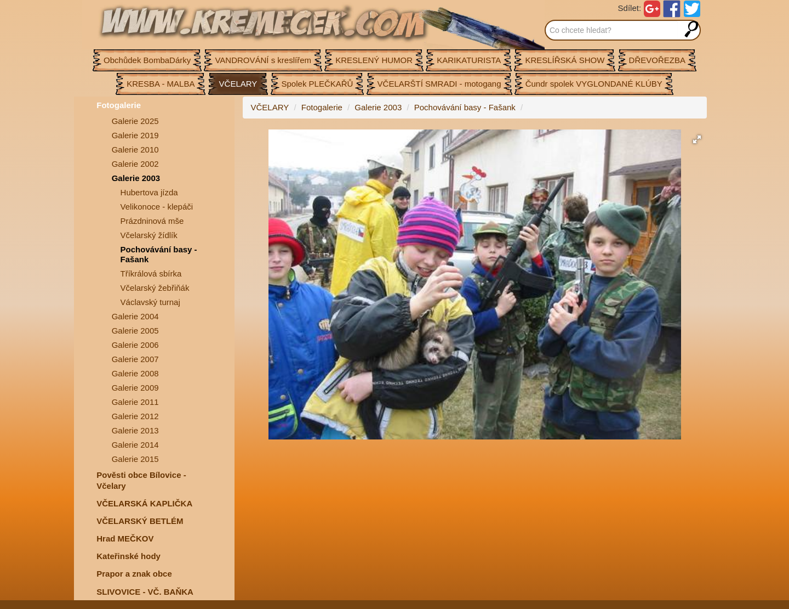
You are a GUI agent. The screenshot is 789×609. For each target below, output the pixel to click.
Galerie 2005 (135, 330)
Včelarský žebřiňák (155, 287)
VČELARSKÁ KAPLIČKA (144, 503)
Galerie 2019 (135, 135)
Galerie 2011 (135, 402)
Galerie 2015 (135, 459)
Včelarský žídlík (149, 235)
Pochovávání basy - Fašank (159, 254)
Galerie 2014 (135, 444)
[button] (697, 139)
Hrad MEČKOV (124, 538)
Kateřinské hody (128, 556)
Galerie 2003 (136, 178)
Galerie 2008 (135, 373)
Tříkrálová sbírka (151, 273)
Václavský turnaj (150, 302)
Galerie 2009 (135, 387)
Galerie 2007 (135, 359)
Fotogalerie (118, 105)
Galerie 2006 (135, 344)
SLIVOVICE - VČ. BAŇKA (144, 591)
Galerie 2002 (135, 163)
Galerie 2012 (135, 416)
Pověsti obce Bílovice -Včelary (141, 480)
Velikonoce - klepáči (157, 206)
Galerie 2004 (135, 316)
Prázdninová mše (152, 220)
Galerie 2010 (135, 149)
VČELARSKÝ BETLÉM (139, 521)
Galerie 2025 (135, 121)
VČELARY (270, 107)
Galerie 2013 (135, 430)
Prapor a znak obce (134, 573)
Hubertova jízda (149, 192)
